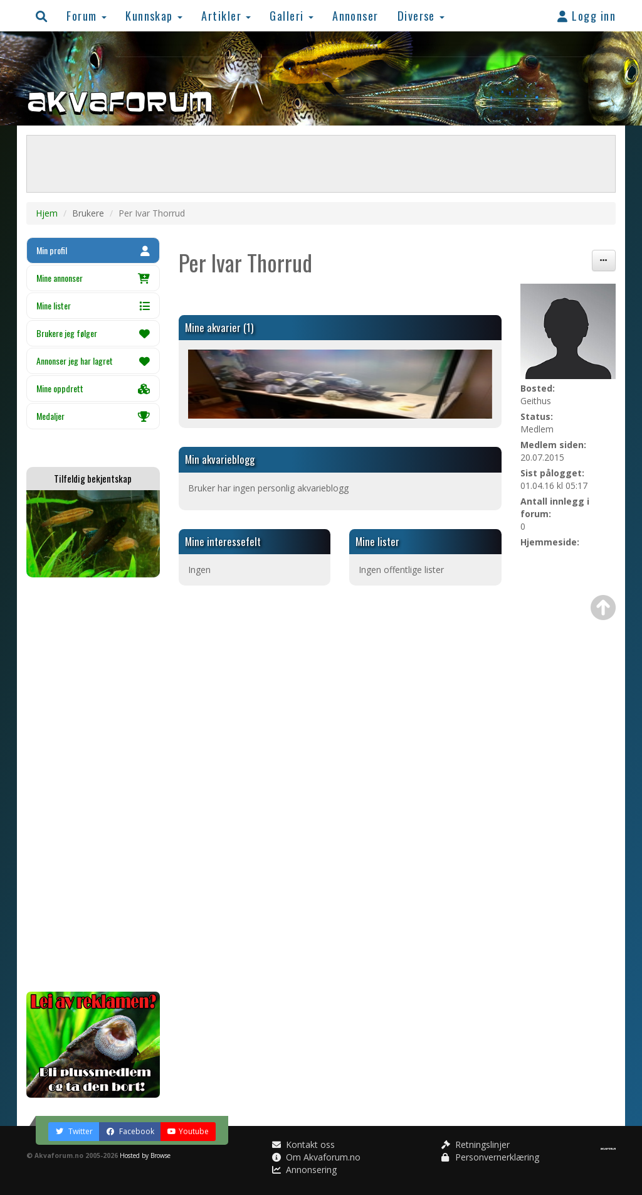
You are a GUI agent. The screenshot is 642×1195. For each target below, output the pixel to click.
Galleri (291, 15)
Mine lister (93, 305)
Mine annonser (93, 277)
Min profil (93, 250)
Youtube (188, 1131)
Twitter (74, 1131)
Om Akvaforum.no (316, 1157)
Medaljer (93, 415)
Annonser (355, 15)
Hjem (47, 213)
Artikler (226, 15)
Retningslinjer (475, 1144)
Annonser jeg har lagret (93, 360)
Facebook (130, 1131)
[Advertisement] (93, 784)
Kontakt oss (303, 1144)
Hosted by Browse (145, 1155)
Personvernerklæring (490, 1157)
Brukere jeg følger (93, 333)
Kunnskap (153, 15)
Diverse (421, 15)
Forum (86, 15)
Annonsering (304, 1170)
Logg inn (586, 15)
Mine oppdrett (93, 388)
